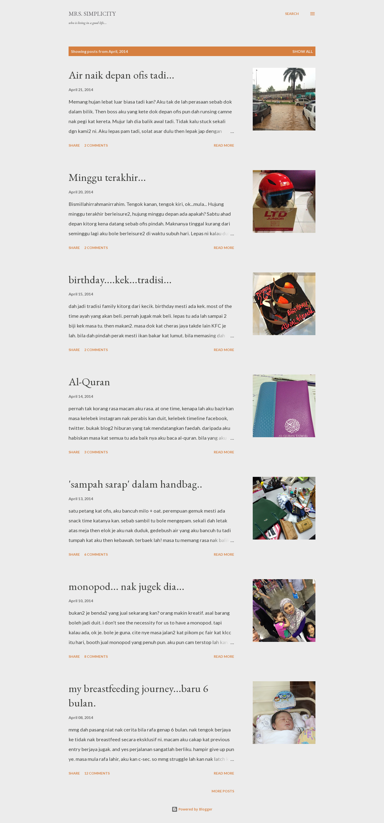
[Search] (292, 14)
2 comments (96, 145)
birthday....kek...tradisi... (120, 279)
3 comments (96, 452)
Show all (302, 51)
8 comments (96, 656)
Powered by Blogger (192, 809)
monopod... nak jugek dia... (126, 586)
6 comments (96, 554)
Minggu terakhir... (107, 177)
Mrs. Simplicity (92, 13)
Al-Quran (89, 381)
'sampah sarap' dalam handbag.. (135, 484)
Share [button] (74, 145)
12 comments (97, 773)
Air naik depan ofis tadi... (121, 75)
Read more (224, 145)
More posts (223, 791)
